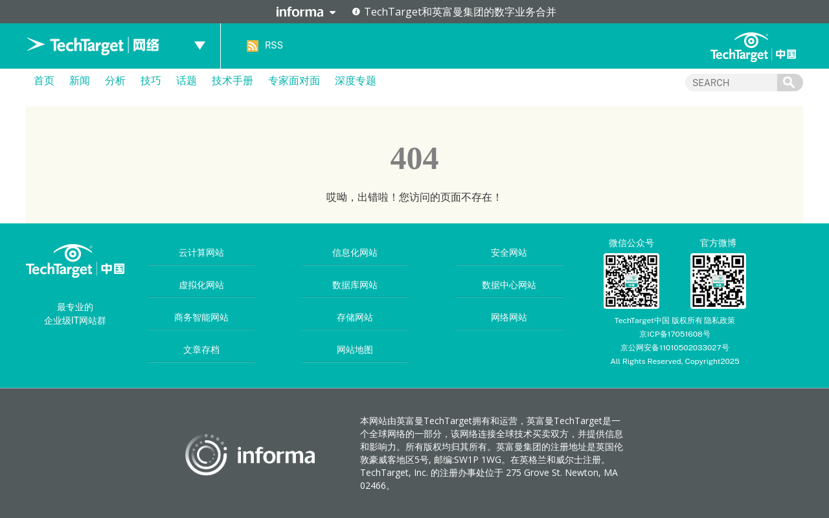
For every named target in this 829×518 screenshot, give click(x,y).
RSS (274, 45)
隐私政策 (719, 320)
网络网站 (509, 317)
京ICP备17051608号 (674, 334)
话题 (186, 80)
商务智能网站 (201, 317)
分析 (115, 80)
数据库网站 (355, 285)
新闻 (79, 80)
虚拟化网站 (201, 285)
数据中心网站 (509, 285)
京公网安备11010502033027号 (674, 347)
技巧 (151, 80)
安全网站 (509, 252)
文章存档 (201, 349)
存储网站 (355, 317)
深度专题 (355, 80)
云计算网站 (201, 252)
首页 (44, 80)
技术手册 (232, 80)
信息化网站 (355, 252)
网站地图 (355, 349)
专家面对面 (294, 80)
